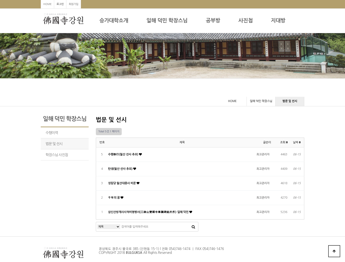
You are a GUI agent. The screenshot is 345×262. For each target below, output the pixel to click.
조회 (284, 142)
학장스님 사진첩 (57, 155)
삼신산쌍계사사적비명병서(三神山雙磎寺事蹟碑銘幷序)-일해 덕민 (148, 212)
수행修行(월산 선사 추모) (123, 154)
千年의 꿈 (114, 197)
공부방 (213, 20)
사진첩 (245, 20)
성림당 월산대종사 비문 (122, 183)
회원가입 (73, 4)
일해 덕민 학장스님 (167, 20)
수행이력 (52, 132)
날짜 (297, 142)
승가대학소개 (113, 20)
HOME (47, 4)
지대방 (278, 20)
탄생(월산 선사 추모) (120, 168)
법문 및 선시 (54, 144)
